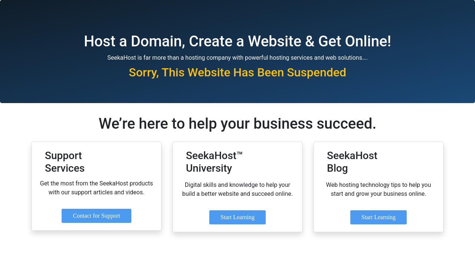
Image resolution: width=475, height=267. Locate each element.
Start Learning (237, 217)
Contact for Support (96, 215)
